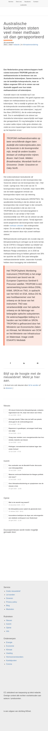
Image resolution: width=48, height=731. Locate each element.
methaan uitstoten (17, 226)
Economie (10, 646)
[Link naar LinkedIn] (24, 363)
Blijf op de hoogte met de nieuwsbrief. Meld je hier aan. (22, 377)
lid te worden (33, 385)
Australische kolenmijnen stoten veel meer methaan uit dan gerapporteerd (24, 30)
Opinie (8, 628)
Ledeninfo (23, 5)
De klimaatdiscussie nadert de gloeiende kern (25, 509)
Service (11, 1)
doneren (9, 388)
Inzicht (8, 624)
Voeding (9, 653)
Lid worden (10, 595)
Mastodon (10, 609)
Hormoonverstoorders (14, 657)
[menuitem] (11, 1)
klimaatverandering (30, 45)
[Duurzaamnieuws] (20, 11)
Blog (8, 605)
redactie (16, 45)
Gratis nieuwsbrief (13, 591)
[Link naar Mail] (37, 363)
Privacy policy (11, 602)
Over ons (19, 1)
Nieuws (9, 620)
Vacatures (27, 1)
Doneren (9, 598)
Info (7, 631)
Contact (35, 1)
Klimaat (9, 650)
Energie (9, 642)
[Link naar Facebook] (10, 363)
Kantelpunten (11, 660)
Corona (9, 664)
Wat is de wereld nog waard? (19, 502)
